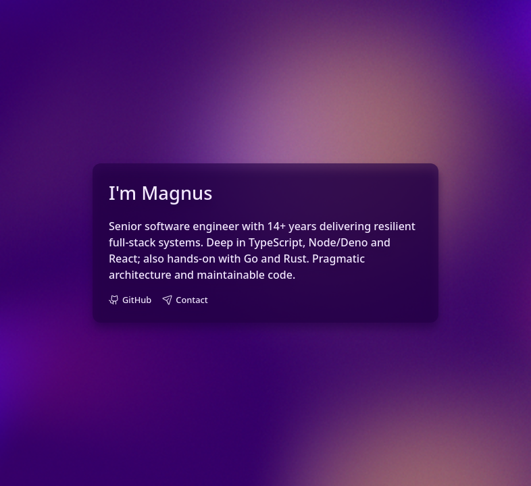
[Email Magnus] (185, 300)
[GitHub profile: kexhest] (130, 300)
